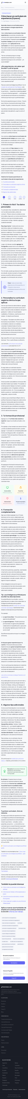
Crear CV (14, 978)
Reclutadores (22, 1089)
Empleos (3, 1003)
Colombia (17, 1065)
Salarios (3, 1006)
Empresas (3, 1001)
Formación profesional (9, 187)
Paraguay (4, 1080)
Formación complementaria (10, 189)
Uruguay (17, 1082)
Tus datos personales (9, 182)
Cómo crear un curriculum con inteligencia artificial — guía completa (13, 853)
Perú (16, 1077)
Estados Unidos (6, 1082)
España (16, 1070)
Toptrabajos (4, 871)
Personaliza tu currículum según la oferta (14, 184)
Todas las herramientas (6, 1019)
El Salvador (17, 1080)
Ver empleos (14, 963)
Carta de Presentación (6, 1027)
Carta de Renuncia (5, 1022)
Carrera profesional (9, 7)
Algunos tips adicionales (9, 192)
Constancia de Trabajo (6, 1030)
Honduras (17, 1072)
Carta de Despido (5, 1032)
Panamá (4, 1077)
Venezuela (4, 1085)
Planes (2, 1040)
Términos (3, 1053)
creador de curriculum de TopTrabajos (11, 87)
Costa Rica (4, 1068)
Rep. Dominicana (19, 1068)
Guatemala (5, 1072)
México (4, 1075)
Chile (3, 1065)
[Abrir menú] (25, 2)
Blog (2, 7)
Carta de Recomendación (7, 1024)
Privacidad (3, 1050)
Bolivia (16, 1063)
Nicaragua (17, 1075)
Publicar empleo (5, 1042)
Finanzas (15, 1089)
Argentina (4, 1063)
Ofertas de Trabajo (16, 911)
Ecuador (4, 1070)
